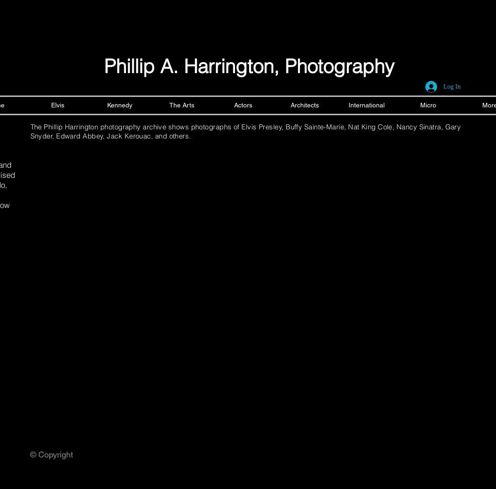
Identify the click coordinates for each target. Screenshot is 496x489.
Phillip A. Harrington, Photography (249, 66)
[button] (78, 184)
